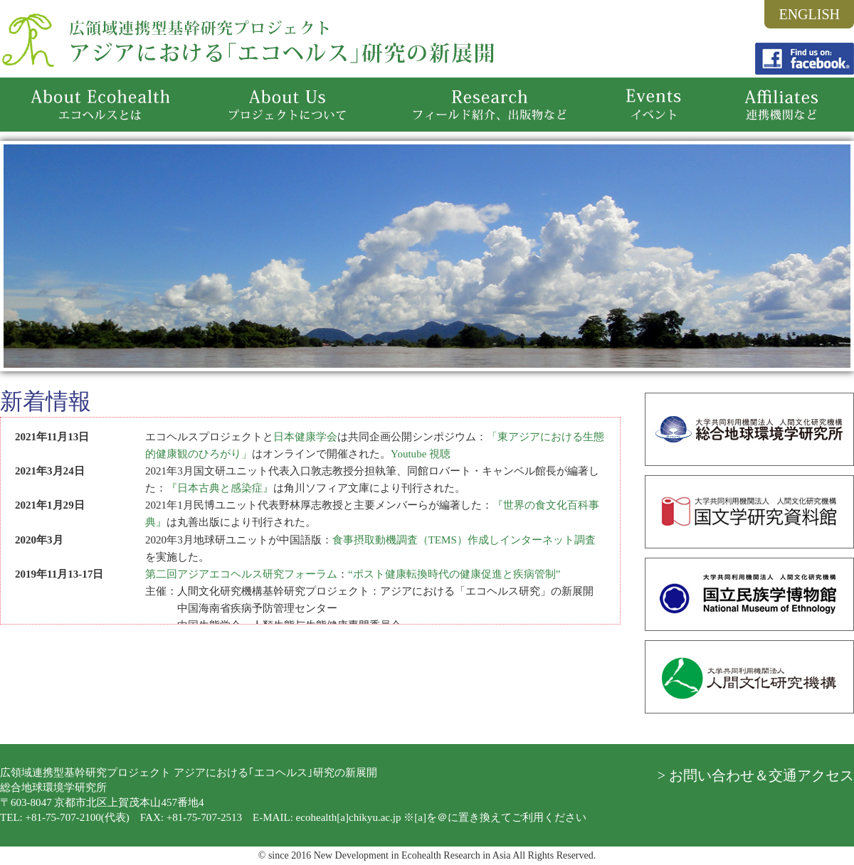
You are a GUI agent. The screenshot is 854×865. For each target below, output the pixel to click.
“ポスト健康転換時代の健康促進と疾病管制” (454, 574)
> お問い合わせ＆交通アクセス (756, 775)
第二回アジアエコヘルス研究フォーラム (241, 574)
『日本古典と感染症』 (220, 488)
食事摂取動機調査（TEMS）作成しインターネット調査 (464, 540)
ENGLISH (809, 14)
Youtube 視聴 (420, 454)
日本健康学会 (305, 436)
